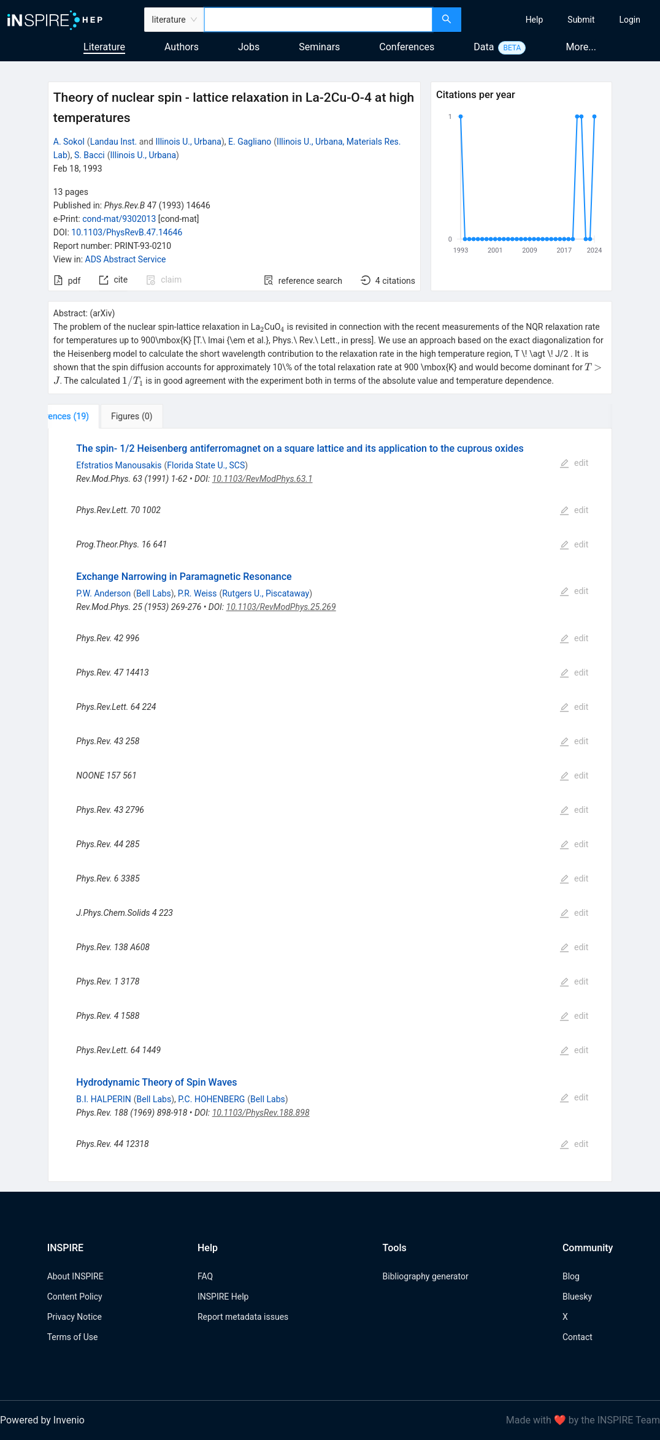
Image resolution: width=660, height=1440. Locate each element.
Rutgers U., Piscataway (265, 593)
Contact (577, 1337)
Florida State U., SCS (206, 465)
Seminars (319, 47)
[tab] (88, 416)
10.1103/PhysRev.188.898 (261, 1113)
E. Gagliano (249, 142)
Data (484, 47)
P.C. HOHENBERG (211, 1099)
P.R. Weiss (197, 593)
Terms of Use (72, 1337)
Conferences (406, 47)
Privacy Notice (74, 1317)
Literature (104, 47)
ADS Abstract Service (125, 259)
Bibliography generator (426, 1276)
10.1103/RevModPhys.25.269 (281, 607)
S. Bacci (89, 155)
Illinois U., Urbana (188, 142)
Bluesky (577, 1296)
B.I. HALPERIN (103, 1099)
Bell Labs (153, 593)
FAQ (205, 1276)
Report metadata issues (243, 1317)
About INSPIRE (75, 1276)
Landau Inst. (113, 142)
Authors (181, 47)
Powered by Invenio (42, 1420)
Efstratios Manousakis (118, 465)
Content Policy (74, 1296)
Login (629, 20)
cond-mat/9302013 (119, 219)
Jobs (248, 47)
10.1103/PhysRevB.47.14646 (126, 232)
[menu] (562, 19)
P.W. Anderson (103, 593)
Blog (571, 1276)
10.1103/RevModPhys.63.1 (262, 479)
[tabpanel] (330, 805)
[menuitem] (534, 19)
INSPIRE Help (223, 1296)
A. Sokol (69, 142)
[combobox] (318, 19)
